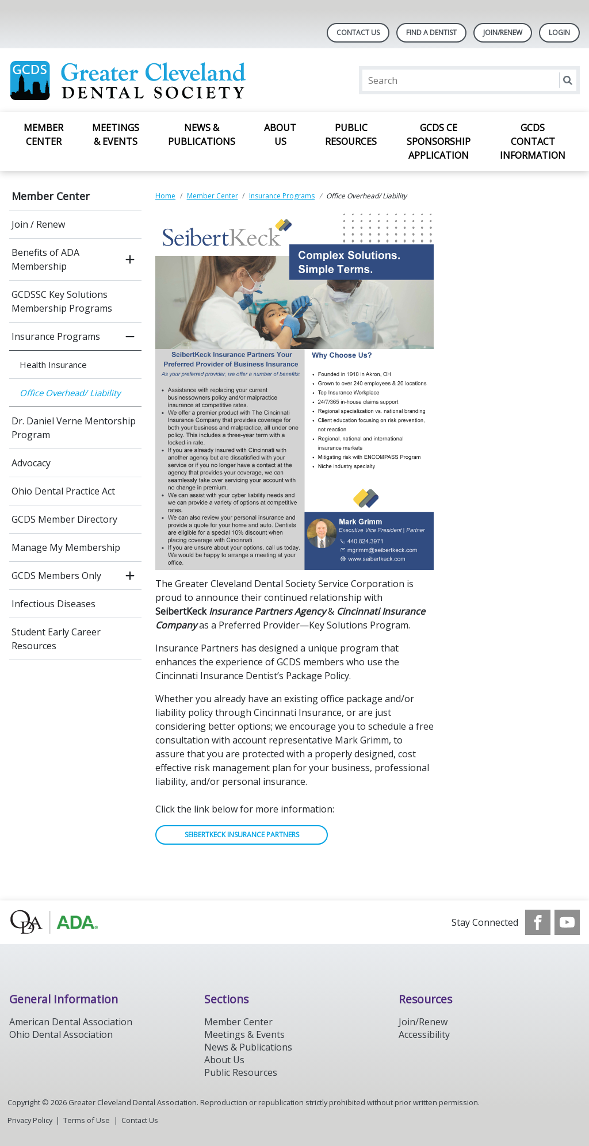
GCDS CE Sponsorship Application (439, 141)
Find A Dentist (431, 32)
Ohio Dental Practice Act (63, 491)
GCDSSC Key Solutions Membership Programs (62, 301)
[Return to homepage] (158, 80)
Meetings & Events (115, 134)
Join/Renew (502, 32)
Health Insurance (53, 364)
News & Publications (201, 134)
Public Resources (351, 134)
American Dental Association (70, 1021)
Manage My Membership (66, 547)
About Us (280, 134)
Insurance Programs (56, 336)
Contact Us (358, 32)
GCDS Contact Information (532, 141)
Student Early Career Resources (56, 639)
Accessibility (424, 1034)
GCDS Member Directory (64, 519)
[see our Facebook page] (537, 922)
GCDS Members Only (56, 575)
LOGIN (559, 32)
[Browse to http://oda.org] (67, 922)
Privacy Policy (29, 1120)
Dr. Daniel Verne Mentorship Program (74, 428)
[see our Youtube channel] (567, 922)
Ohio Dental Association (61, 1034)
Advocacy (31, 463)
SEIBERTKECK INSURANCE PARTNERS (242, 835)
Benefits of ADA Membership (45, 259)
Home (165, 196)
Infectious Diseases (53, 603)
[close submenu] (130, 336)
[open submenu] (130, 259)
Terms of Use (86, 1120)
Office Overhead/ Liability (70, 392)
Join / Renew (38, 224)
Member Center (43, 134)
